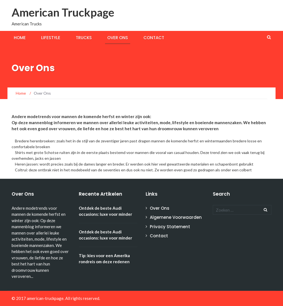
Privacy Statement (170, 227)
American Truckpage (63, 12)
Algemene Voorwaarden (176, 217)
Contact (153, 38)
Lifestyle (50, 38)
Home (20, 38)
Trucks (84, 38)
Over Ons (117, 38)
